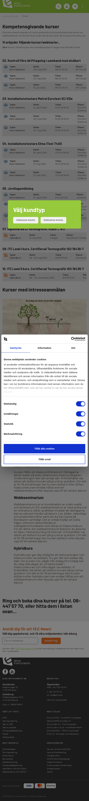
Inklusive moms (25, 220)
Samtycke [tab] (15, 348)
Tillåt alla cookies (44, 448)
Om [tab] (73, 348)
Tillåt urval (44, 459)
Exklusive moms (53, 220)
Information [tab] (44, 348)
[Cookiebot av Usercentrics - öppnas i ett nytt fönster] (71, 339)
